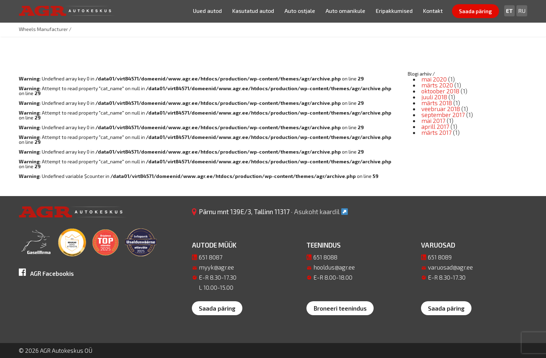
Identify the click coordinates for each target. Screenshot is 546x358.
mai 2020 (434, 79)
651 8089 (440, 257)
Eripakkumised (394, 10)
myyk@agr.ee (216, 267)
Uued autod (207, 10)
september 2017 (443, 114)
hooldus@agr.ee (334, 267)
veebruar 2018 (440, 108)
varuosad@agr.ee (450, 267)
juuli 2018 (434, 96)
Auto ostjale (299, 10)
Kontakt (433, 10)
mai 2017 (433, 120)
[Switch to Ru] (521, 10)
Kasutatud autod (253, 10)
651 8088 (325, 257)
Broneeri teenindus (340, 308)
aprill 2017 (435, 126)
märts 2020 (437, 84)
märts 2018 (436, 102)
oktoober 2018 (440, 90)
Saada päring (475, 11)
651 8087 (211, 257)
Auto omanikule (345, 10)
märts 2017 (436, 132)
